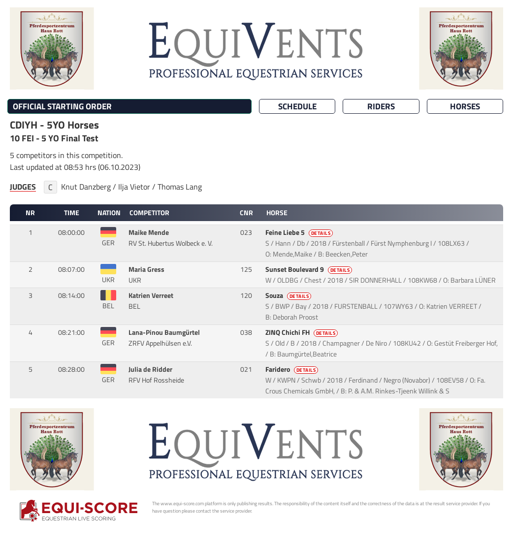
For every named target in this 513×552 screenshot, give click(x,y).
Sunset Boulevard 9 (309, 269)
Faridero (292, 369)
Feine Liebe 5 (300, 232)
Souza (289, 295)
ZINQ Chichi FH (302, 332)
